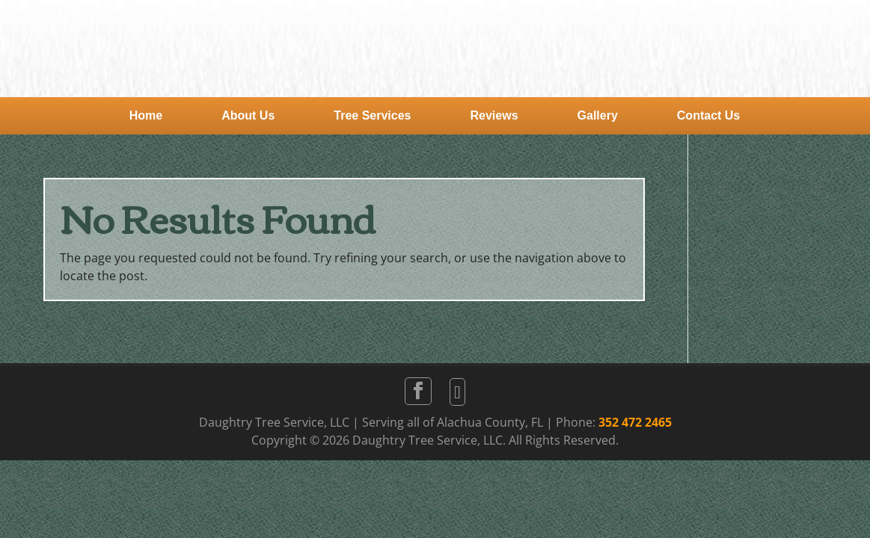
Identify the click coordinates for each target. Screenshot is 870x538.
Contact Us (708, 115)
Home (145, 115)
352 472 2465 (635, 422)
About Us (248, 115)
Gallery (598, 115)
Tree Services (372, 115)
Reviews (494, 115)
